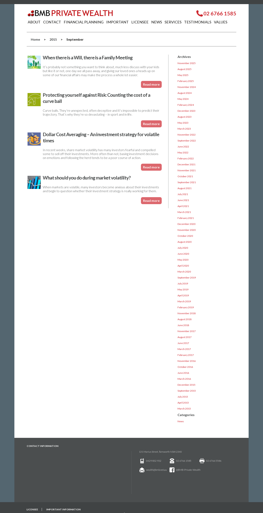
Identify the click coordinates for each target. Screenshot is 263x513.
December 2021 (186, 164)
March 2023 (184, 128)
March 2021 (184, 212)
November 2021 (187, 170)
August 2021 (184, 188)
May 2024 (183, 98)
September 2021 (187, 182)
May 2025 (183, 75)
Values (220, 22)
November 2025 (187, 63)
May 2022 (183, 152)
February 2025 (186, 81)
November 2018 (187, 313)
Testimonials (197, 22)
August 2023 (184, 116)
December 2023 (186, 110)
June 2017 (183, 343)
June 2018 (183, 325)
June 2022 (183, 146)
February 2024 (186, 104)
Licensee (140, 22)
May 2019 (183, 289)
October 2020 (185, 235)
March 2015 (184, 408)
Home (35, 39)
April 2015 (183, 402)
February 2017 (186, 355)
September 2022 (187, 140)
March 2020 (184, 271)
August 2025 (184, 69)
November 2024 (187, 87)
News (156, 22)
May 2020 (183, 259)
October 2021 (185, 176)
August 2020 (184, 241)
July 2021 (183, 194)
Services (173, 22)
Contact (52, 22)
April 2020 (183, 265)
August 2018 (184, 319)
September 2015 (187, 390)
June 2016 (183, 372)
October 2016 (185, 366)
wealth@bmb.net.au (156, 469)
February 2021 (186, 218)
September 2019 (187, 277)
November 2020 (187, 229)
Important (117, 22)
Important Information (63, 509)
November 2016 (187, 360)
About (34, 22)
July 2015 (183, 396)
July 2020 (183, 247)
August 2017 (184, 337)
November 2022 (187, 134)
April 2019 (183, 295)
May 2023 (183, 122)
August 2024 (184, 92)
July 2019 (183, 283)
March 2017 (184, 349)
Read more (151, 84)
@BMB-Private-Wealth (188, 469)
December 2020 (186, 223)
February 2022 (186, 158)
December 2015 (186, 384)
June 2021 (183, 200)
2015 (53, 39)
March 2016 (184, 378)
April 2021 (183, 206)
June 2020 (183, 253)
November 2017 (187, 331)
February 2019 (186, 307)
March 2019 (184, 301)
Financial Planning (84, 22)
